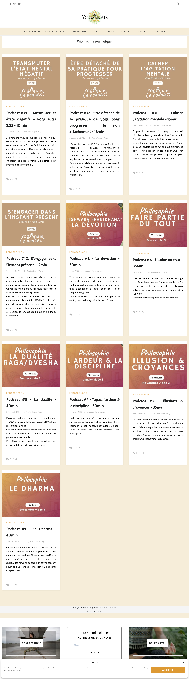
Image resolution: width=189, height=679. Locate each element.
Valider (94, 652)
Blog (96, 31)
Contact (140, 31)
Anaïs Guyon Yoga (34, 131)
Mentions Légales (94, 611)
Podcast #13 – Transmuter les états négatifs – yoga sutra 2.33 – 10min (31, 119)
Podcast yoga (15, 106)
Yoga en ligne (29, 31)
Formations (79, 31)
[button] (183, 662)
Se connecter (157, 31)
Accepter (168, 670)
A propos (126, 31)
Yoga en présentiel (55, 31)
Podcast (111, 31)
